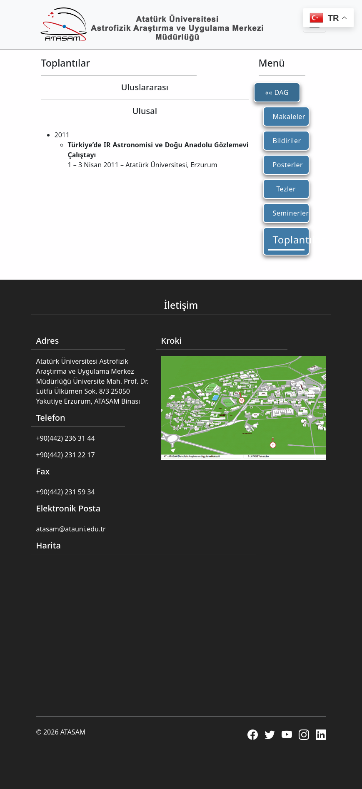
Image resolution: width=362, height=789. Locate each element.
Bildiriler (287, 140)
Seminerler (289, 213)
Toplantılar (289, 239)
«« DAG (277, 92)
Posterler (288, 164)
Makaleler (289, 116)
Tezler (286, 189)
